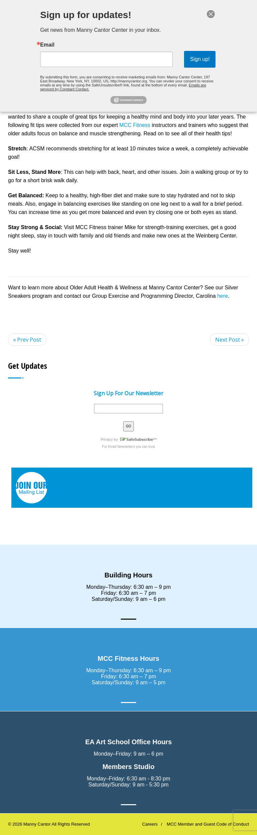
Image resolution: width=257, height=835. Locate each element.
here (222, 296)
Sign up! (195, 59)
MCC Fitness (134, 125)
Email (52, 45)
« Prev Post (27, 339)
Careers (150, 824)
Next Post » (229, 339)
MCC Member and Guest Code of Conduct (208, 824)
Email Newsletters (121, 446)
